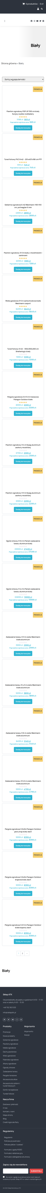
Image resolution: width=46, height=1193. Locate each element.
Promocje (6, 1032)
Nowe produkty (9, 1036)
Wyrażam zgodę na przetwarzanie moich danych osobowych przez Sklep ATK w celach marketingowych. (22, 1178)
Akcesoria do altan (10, 1079)
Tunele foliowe (8, 1094)
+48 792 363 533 (9, 1007)
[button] (5, 21)
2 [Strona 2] (22, 953)
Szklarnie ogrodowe (10, 1040)
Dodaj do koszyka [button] (23, 128)
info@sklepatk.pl (9, 1012)
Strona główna (8, 63)
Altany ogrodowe (9, 1063)
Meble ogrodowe (9, 1048)
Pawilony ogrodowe (10, 1044)
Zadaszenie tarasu (10, 1071)
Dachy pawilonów (10, 1052)
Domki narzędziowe (10, 1090)
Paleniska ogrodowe (11, 1059)
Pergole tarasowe (10, 1075)
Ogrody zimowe (9, 1067)
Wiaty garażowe (9, 1055)
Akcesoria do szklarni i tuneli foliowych (11, 1084)
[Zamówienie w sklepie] (23, 79)
